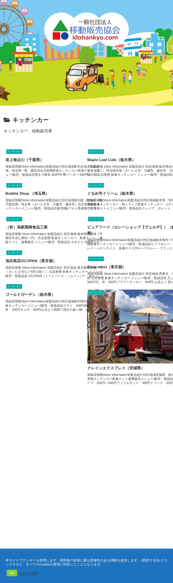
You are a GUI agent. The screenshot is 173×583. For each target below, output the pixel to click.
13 (99, 409)
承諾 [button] (11, 573)
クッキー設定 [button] (28, 573)
